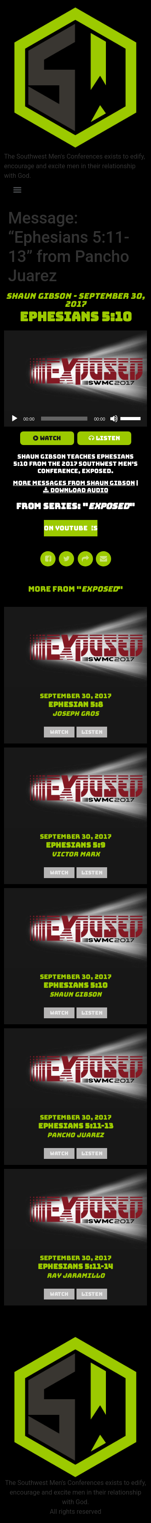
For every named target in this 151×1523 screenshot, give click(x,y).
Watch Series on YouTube (70, 528)
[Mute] (114, 419)
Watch (50, 438)
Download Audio (79, 490)
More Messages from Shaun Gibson (74, 483)
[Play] (14, 419)
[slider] (64, 419)
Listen (108, 438)
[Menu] (17, 190)
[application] (75, 419)
